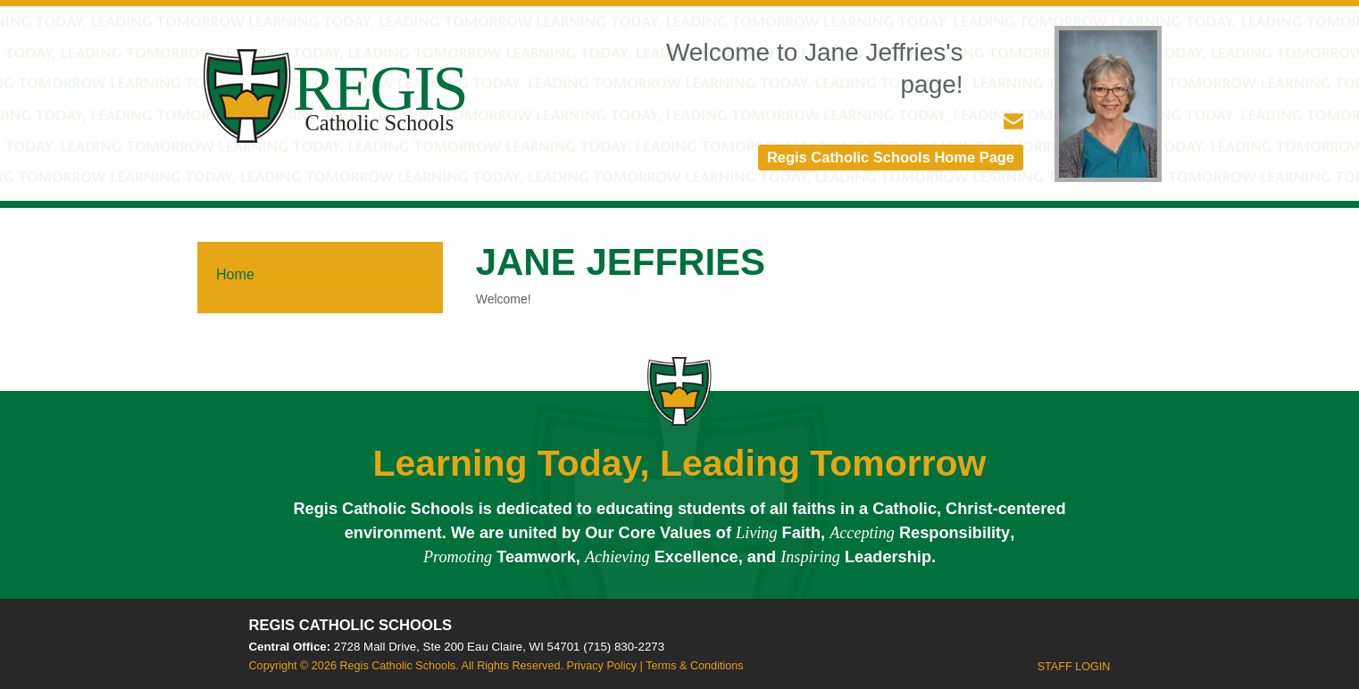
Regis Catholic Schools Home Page (882, 158)
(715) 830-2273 (623, 648)
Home (235, 276)
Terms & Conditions (694, 666)
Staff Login (1074, 667)
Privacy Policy (601, 666)
